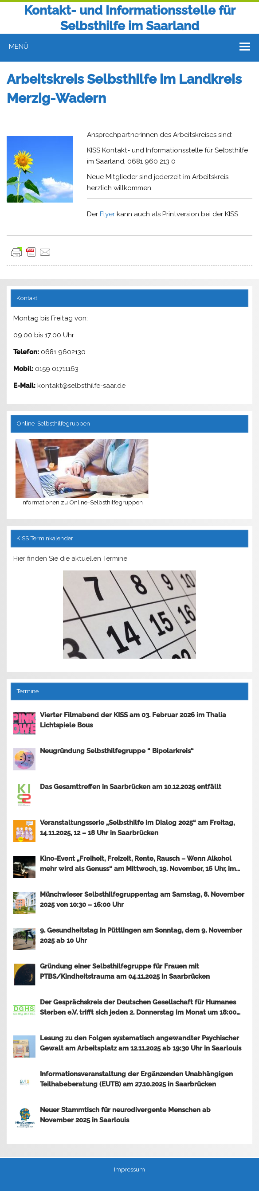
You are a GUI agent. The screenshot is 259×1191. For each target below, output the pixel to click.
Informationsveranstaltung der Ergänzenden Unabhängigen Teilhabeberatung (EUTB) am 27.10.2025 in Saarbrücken (136, 1079)
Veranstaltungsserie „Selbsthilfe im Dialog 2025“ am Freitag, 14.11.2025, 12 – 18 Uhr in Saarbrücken (137, 828)
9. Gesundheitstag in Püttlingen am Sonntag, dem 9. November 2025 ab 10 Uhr (141, 935)
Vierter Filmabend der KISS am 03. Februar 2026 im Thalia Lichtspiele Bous (133, 720)
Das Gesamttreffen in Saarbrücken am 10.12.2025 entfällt (130, 787)
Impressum (129, 1170)
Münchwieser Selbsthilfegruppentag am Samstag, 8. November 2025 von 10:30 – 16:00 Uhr (142, 899)
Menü (18, 47)
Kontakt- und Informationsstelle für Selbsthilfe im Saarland (129, 18)
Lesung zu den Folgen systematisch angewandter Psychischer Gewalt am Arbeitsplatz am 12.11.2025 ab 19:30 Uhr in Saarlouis (140, 1043)
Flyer (107, 214)
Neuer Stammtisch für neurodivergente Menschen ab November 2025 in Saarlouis (125, 1115)
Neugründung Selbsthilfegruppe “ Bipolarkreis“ (117, 751)
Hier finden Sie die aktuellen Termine (70, 558)
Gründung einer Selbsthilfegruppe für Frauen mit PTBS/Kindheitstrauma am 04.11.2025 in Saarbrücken (125, 971)
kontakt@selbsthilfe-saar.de (81, 386)
